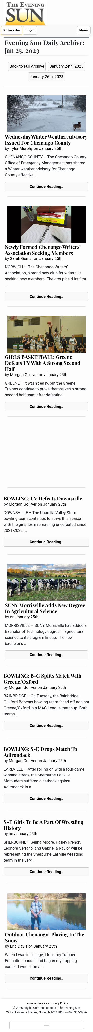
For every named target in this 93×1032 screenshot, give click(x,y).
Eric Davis (18, 946)
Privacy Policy (59, 1003)
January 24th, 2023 (66, 66)
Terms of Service (36, 1003)
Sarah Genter (21, 258)
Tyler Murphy (21, 148)
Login (30, 30)
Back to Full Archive (27, 66)
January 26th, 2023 (46, 76)
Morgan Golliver (24, 374)
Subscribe (11, 30)
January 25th (50, 148)
